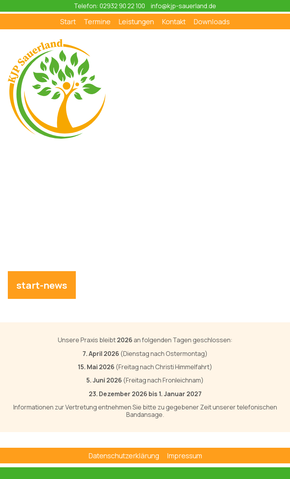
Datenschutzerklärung (123, 455)
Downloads (211, 21)
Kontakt (174, 21)
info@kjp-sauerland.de (183, 6)
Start (68, 21)
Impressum (184, 455)
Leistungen (136, 21)
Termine (97, 21)
